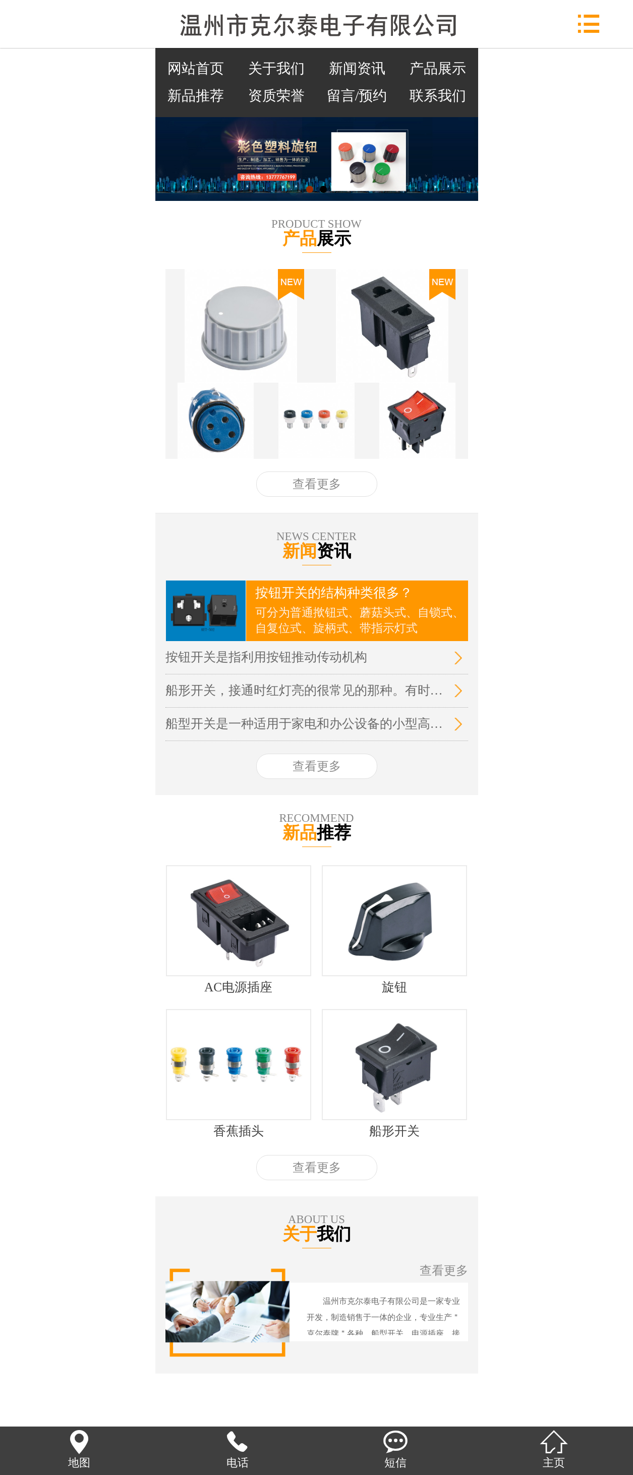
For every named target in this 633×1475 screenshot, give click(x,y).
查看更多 (317, 484)
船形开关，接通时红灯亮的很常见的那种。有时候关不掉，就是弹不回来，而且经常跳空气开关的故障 (304, 690)
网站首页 (195, 68)
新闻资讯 (357, 68)
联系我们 (438, 95)
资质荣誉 (276, 95)
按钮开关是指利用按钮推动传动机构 (266, 657)
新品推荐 (195, 95)
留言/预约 (357, 95)
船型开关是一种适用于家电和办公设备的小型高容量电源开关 (304, 723)
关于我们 (276, 68)
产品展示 (438, 68)
